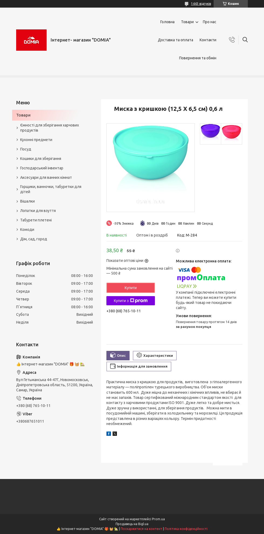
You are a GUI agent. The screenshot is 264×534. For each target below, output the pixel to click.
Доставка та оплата (175, 40)
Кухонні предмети (36, 140)
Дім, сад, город (33, 239)
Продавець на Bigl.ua (132, 524)
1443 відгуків (201, 3)
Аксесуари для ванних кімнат (46, 177)
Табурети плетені (36, 220)
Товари (187, 22)
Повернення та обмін (197, 58)
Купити (131, 288)
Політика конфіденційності (186, 528)
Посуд (25, 149)
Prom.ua (158, 519)
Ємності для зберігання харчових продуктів (49, 127)
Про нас (209, 22)
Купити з (130, 300)
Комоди (27, 229)
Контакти (208, 40)
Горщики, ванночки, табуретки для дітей (50, 189)
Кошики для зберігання (40, 158)
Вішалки (27, 201)
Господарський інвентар (41, 168)
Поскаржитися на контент (141, 528)
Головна (167, 22)
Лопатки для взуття (38, 210)
